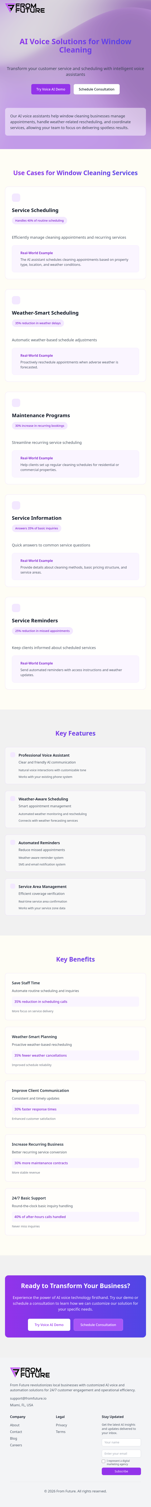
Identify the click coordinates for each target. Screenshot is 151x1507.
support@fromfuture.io (28, 1398)
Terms (60, 1431)
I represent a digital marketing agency (118, 1462)
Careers (16, 1445)
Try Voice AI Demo (50, 89)
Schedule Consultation (97, 89)
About (14, 1425)
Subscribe (121, 1471)
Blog (13, 1438)
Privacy (61, 1425)
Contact (16, 1431)
